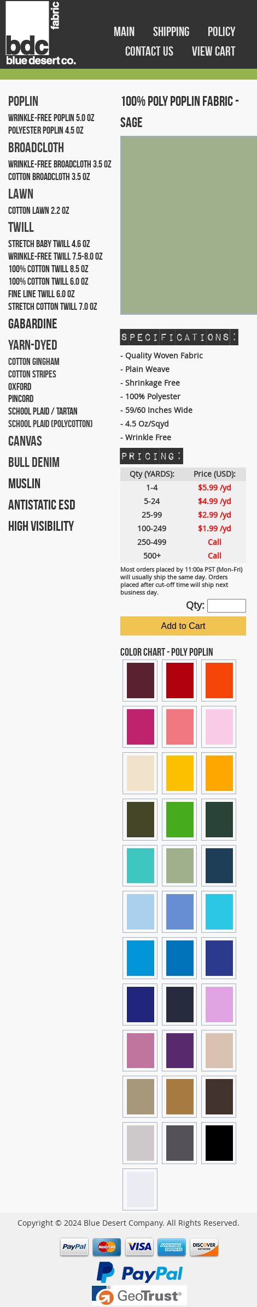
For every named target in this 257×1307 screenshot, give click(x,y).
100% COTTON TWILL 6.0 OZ (48, 281)
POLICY (222, 32)
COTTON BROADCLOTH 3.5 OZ (49, 176)
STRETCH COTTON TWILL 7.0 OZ (52, 306)
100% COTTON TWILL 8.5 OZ (48, 268)
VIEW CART (214, 51)
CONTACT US (150, 51)
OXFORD (19, 386)
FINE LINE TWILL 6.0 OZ (41, 294)
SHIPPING (172, 32)
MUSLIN (24, 483)
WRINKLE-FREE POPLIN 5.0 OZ (51, 117)
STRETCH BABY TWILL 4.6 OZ (49, 243)
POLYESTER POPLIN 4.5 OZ (46, 130)
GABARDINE (32, 323)
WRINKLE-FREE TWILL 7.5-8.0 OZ (55, 256)
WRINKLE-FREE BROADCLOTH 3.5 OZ (60, 164)
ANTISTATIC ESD (41, 504)
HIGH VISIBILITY (41, 525)
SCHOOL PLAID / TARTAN (43, 411)
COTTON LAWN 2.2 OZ (38, 210)
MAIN (125, 32)
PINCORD (20, 398)
